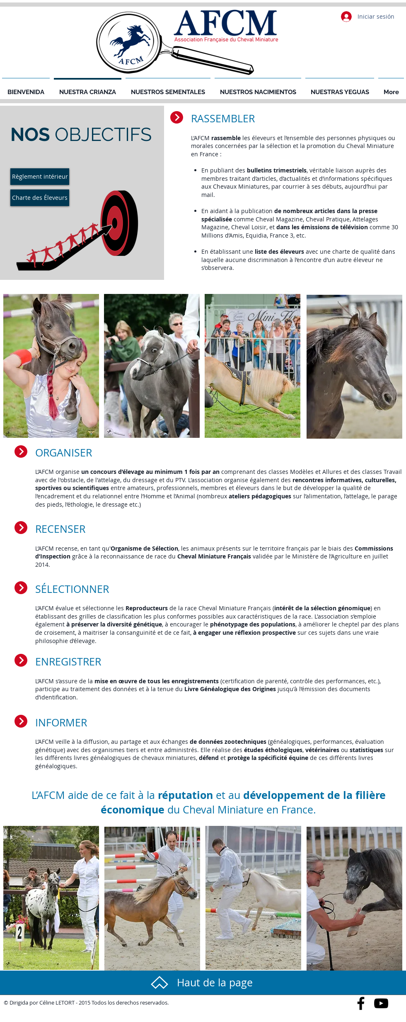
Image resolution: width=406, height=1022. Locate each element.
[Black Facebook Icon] (361, 1003)
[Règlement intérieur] (39, 176)
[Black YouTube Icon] (381, 1003)
